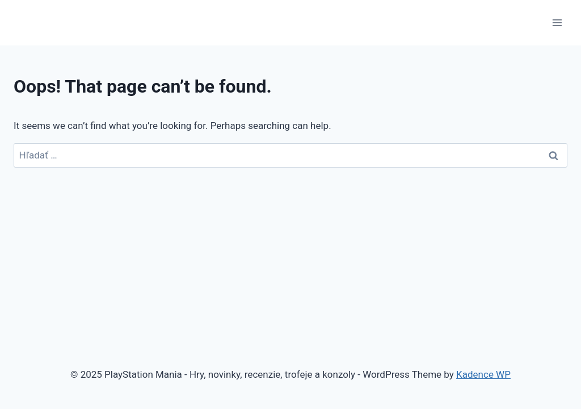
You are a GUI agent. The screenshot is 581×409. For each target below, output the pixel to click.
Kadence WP (483, 374)
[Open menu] (556, 22)
